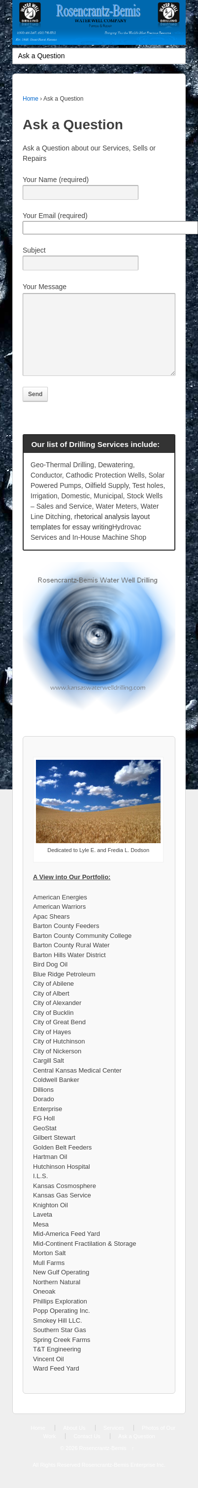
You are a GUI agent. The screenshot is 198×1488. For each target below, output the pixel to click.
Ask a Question (136, 1451)
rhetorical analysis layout (112, 531)
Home (30, 98)
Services (113, 1443)
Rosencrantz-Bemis (103, 1463)
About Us (74, 1443)
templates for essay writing (71, 542)
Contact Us (86, 1451)
